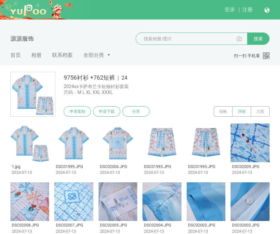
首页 (15, 55)
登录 (229, 9)
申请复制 (77, 111)
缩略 (223, 111)
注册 (247, 9)
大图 (260, 111)
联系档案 (62, 55)
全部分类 (93, 55)
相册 (36, 55)
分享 (136, 111)
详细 (242, 111)
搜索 (258, 38)
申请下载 (106, 111)
